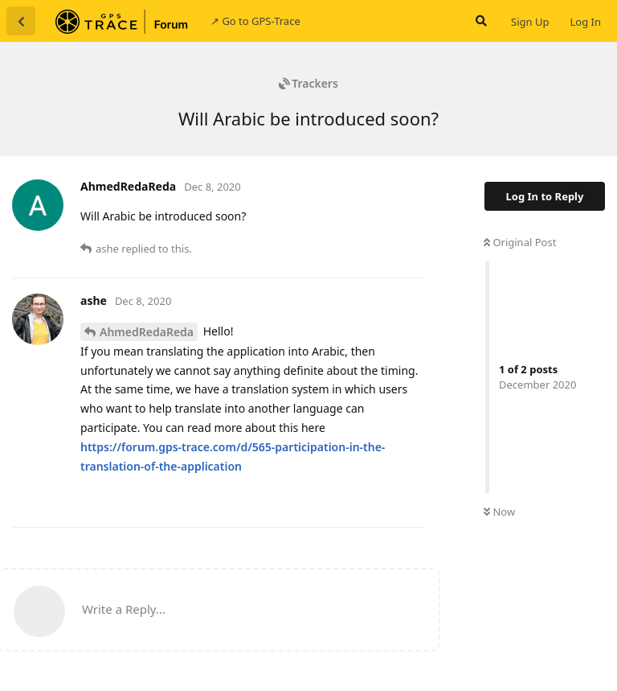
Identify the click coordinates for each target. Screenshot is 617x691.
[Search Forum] (479, 20)
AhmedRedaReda (147, 331)
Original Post (520, 242)
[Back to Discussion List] (20, 20)
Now (499, 511)
